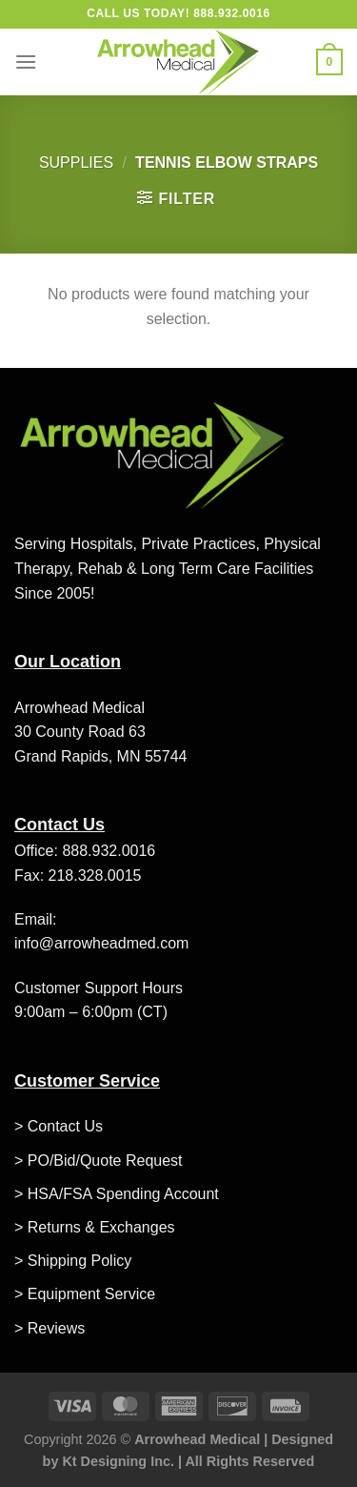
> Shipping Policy (72, 1261)
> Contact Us (58, 1126)
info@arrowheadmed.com (101, 943)
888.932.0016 (108, 851)
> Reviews (49, 1328)
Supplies (76, 162)
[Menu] (25, 61)
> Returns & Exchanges (94, 1227)
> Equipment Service (84, 1294)
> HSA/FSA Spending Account (116, 1194)
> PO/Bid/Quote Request (98, 1160)
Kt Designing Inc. (118, 1461)
